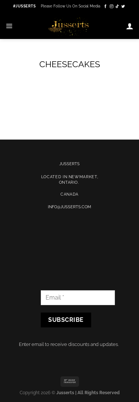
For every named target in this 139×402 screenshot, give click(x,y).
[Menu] (9, 26)
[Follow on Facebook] (105, 6)
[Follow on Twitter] (123, 6)
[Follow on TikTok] (117, 6)
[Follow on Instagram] (111, 6)
